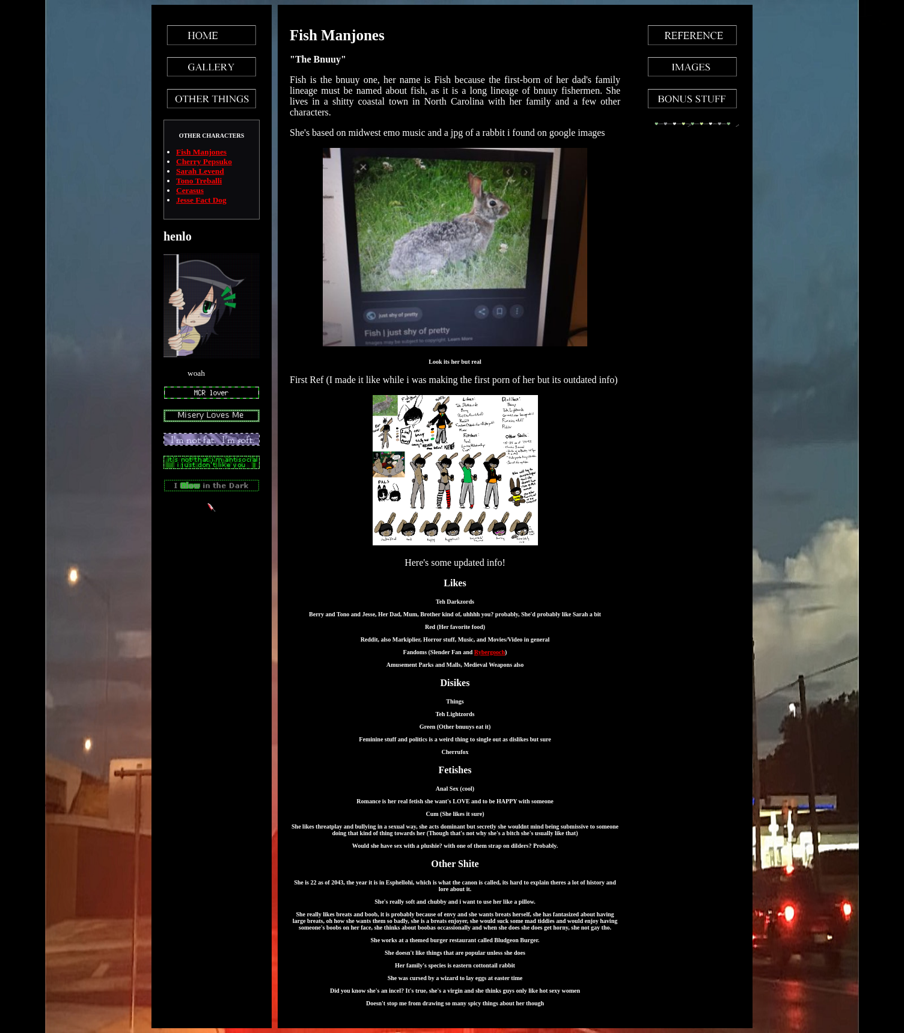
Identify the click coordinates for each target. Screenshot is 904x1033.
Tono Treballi (199, 180)
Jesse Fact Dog (201, 199)
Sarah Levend (200, 171)
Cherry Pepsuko (204, 161)
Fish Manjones (201, 151)
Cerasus (190, 190)
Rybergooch (489, 652)
